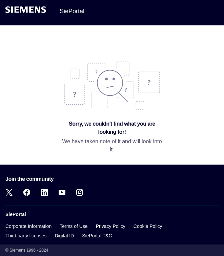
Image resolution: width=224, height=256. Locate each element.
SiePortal (72, 11)
